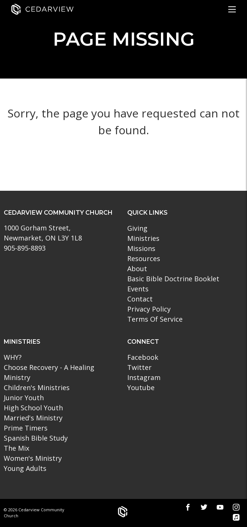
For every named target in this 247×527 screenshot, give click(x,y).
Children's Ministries (37, 387)
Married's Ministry (33, 417)
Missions (141, 248)
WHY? (13, 357)
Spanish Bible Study (36, 437)
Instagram (144, 377)
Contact (140, 298)
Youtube (141, 387)
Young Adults (25, 468)
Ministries (143, 238)
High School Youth (33, 407)
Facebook (142, 357)
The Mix (16, 448)
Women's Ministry (33, 458)
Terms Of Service (155, 319)
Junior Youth (24, 397)
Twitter (139, 367)
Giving (137, 228)
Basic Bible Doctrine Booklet (173, 278)
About (137, 268)
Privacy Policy (149, 308)
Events (138, 288)
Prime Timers (26, 427)
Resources (143, 258)
